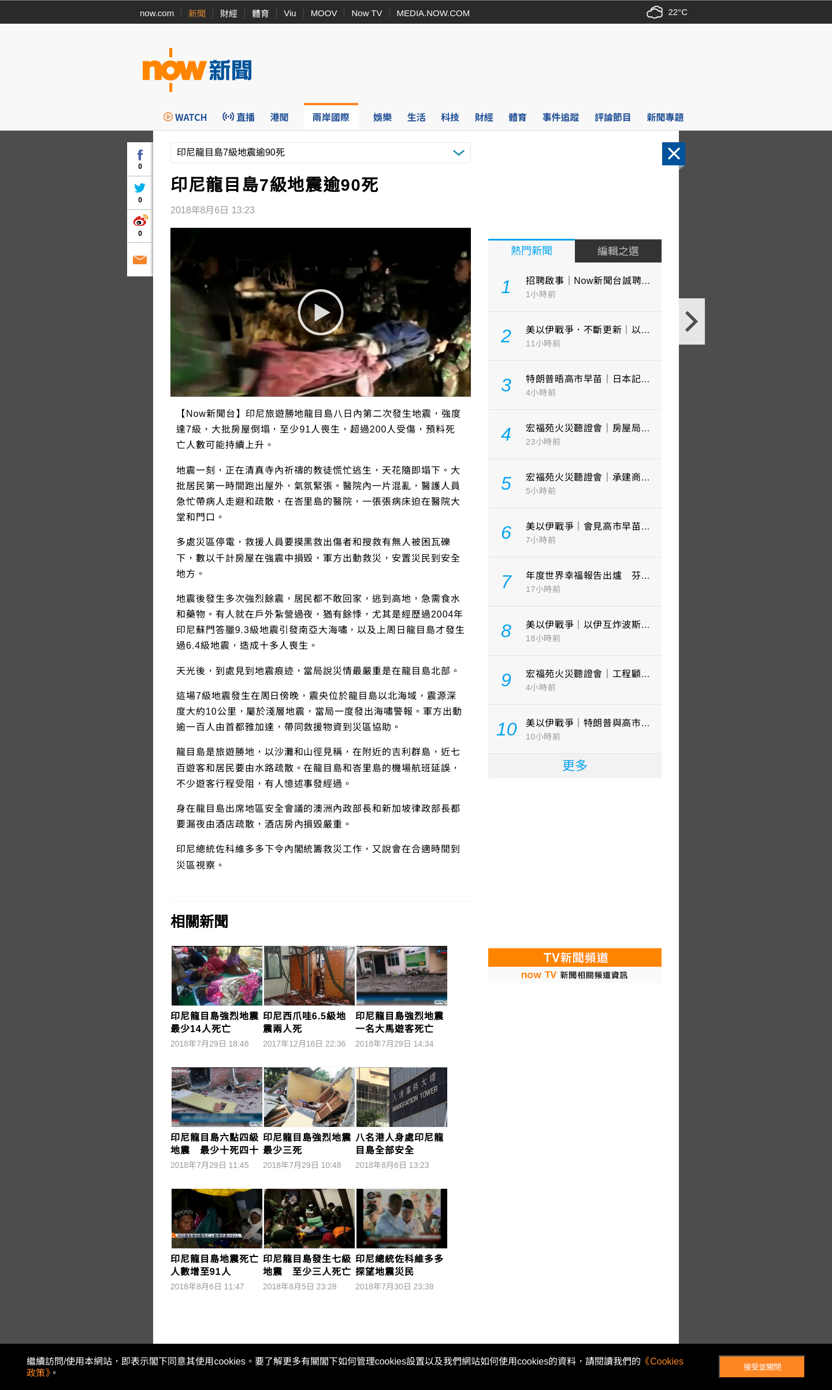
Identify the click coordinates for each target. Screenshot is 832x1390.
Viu (290, 13)
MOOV (324, 13)
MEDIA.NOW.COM (433, 13)
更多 (575, 766)
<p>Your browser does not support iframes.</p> (575, 862)
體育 (260, 14)
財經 (228, 14)
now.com (157, 13)
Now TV (366, 13)
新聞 (197, 14)
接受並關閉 (762, 1367)
